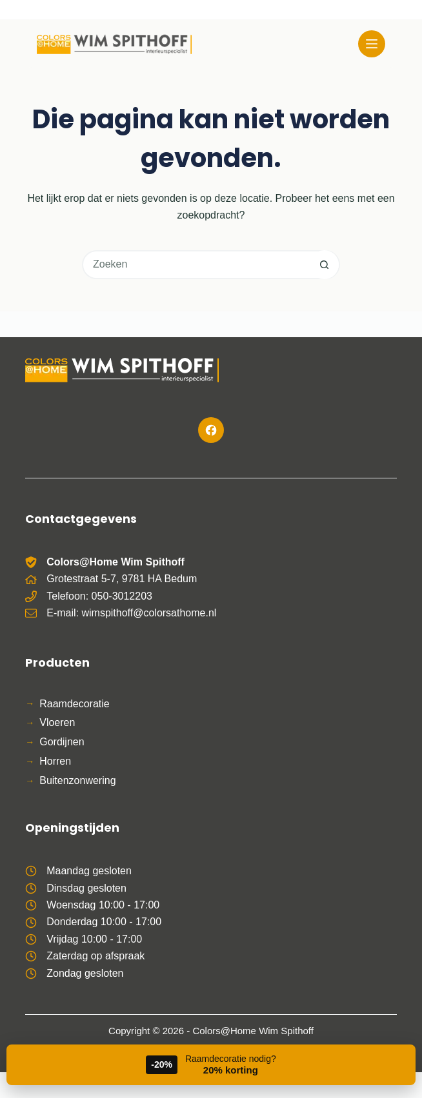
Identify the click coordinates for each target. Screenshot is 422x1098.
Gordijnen (61, 741)
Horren (55, 761)
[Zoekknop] (324, 264)
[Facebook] (211, 430)
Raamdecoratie (74, 703)
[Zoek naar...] (196, 264)
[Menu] (371, 43)
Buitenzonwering (77, 780)
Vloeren (57, 722)
